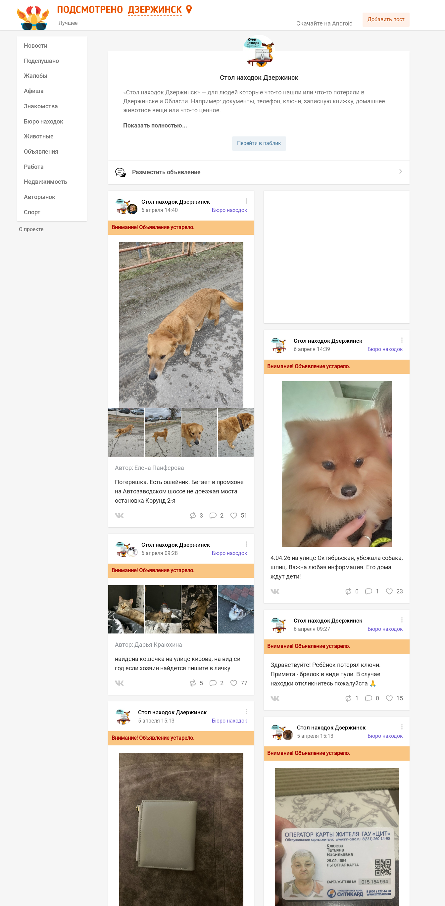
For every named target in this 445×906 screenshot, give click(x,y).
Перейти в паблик (259, 143)
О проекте (31, 229)
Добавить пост (386, 19)
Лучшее (68, 23)
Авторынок (39, 196)
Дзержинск (155, 10)
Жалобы (35, 75)
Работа (34, 166)
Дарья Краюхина (158, 644)
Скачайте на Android (324, 23)
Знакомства (41, 106)
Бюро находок (43, 121)
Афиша (34, 90)
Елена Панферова (159, 467)
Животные (39, 136)
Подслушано (41, 60)
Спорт (32, 212)
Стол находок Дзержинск (172, 712)
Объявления (41, 151)
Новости (35, 45)
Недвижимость (45, 181)
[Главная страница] (34, 15)
